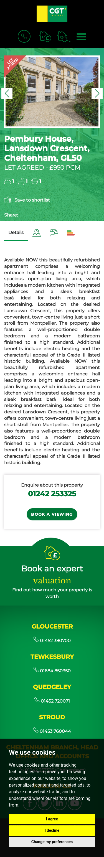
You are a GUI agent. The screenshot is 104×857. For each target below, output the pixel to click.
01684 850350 (52, 670)
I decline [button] (52, 830)
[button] (6, 93)
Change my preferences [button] (52, 842)
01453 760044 (52, 731)
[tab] (36, 233)
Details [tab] (16, 232)
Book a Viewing (52, 514)
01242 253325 (52, 493)
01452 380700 (52, 640)
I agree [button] (52, 819)
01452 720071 (52, 701)
